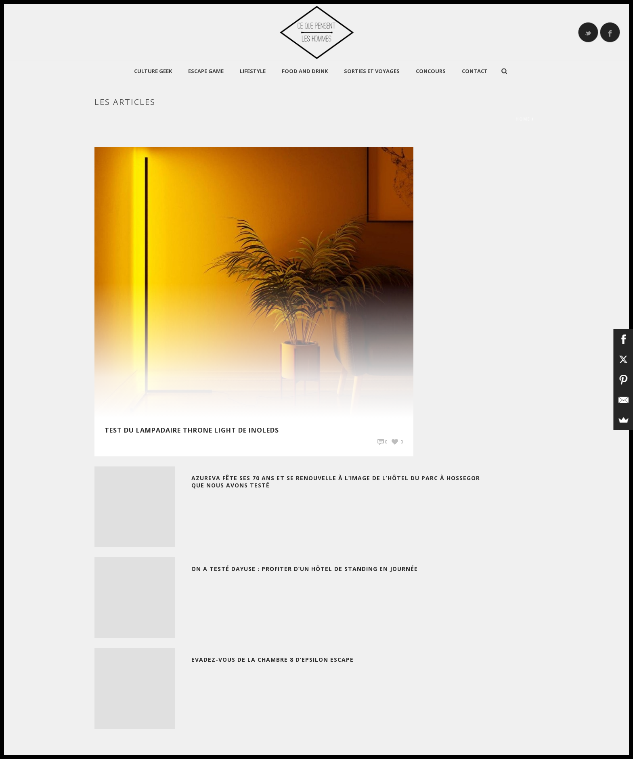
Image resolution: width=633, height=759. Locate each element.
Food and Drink (305, 71)
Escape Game (206, 71)
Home (523, 119)
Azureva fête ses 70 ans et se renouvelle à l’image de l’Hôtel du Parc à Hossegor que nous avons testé (335, 481)
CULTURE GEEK (153, 71)
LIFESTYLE (253, 71)
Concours (431, 71)
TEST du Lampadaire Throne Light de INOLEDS (192, 430)
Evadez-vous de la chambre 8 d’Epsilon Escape (272, 659)
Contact (475, 71)
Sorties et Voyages (372, 71)
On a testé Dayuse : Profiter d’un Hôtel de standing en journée (304, 569)
